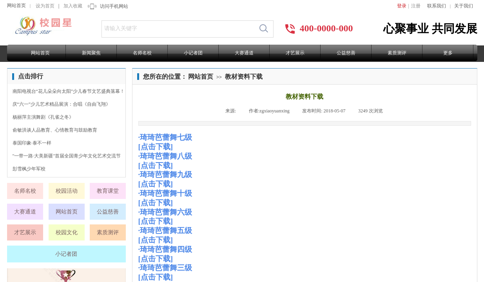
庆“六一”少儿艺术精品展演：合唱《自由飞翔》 (62, 104)
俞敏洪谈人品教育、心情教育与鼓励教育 (55, 130)
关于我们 (463, 6)
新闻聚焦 (91, 53)
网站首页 (16, 5)
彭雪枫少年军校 (29, 169)
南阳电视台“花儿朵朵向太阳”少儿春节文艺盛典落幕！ (69, 91)
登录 (401, 6)
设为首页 (45, 6)
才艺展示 (295, 53)
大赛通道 (244, 53)
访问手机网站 (114, 6)
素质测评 (397, 53)
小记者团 (193, 53)
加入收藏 (72, 6)
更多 (448, 53)
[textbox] (178, 28)
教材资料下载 (244, 76)
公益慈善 (346, 53)
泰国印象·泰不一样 (32, 143)
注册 (416, 6)
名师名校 (142, 53)
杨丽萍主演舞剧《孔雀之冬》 (43, 117)
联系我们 (436, 6)
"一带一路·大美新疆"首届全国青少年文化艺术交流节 (67, 156)
